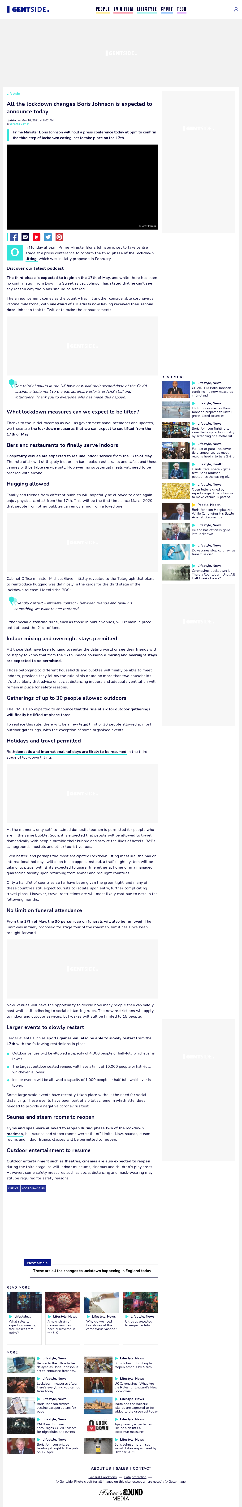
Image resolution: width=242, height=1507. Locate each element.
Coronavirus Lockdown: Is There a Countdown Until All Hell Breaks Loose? (213, 574)
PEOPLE (103, 9)
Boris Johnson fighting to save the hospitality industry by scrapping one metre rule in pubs (213, 434)
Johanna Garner (19, 124)
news (14, 1188)
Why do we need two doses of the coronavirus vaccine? (101, 1325)
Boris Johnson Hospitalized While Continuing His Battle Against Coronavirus (213, 513)
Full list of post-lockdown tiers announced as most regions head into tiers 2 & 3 (213, 452)
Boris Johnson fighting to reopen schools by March (133, 1365)
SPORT (167, 9)
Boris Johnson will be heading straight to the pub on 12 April (57, 1448)
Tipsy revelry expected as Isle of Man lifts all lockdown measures (133, 1428)
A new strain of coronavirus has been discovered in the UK (61, 1327)
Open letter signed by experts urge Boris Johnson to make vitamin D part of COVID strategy (212, 495)
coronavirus (34, 1188)
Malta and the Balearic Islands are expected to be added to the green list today (136, 1407)
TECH (181, 9)
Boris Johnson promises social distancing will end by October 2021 (135, 1448)
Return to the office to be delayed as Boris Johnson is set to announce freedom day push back (57, 1369)
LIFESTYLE (147, 9)
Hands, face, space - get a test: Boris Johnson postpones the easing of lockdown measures (211, 475)
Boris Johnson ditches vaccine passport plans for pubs (56, 1407)
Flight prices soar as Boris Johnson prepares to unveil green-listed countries (212, 412)
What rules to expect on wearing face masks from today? (22, 1327)
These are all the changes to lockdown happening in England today (92, 1270)
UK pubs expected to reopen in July (138, 1323)
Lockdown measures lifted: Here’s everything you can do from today (58, 1387)
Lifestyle (13, 93)
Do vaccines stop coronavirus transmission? (213, 552)
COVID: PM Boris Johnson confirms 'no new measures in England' (212, 391)
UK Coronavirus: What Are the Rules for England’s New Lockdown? (135, 1387)
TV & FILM (123, 9)
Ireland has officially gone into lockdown (211, 532)
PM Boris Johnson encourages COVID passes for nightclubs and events (57, 1428)
